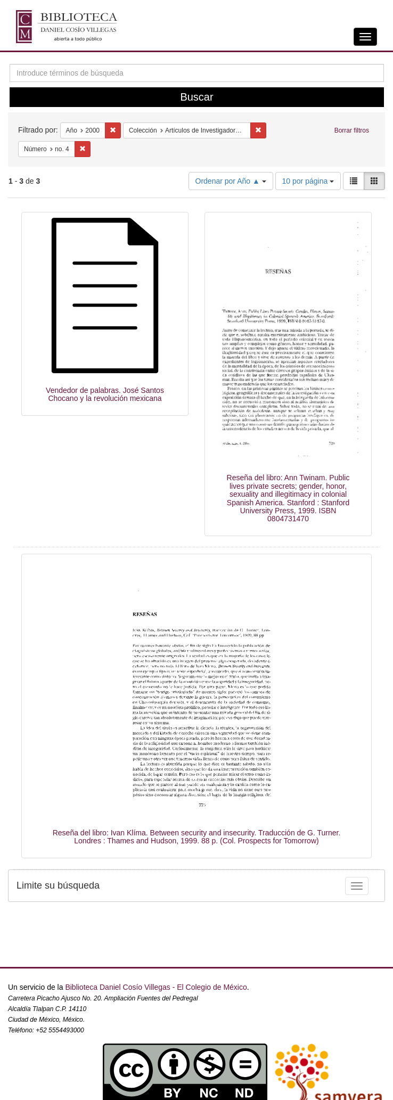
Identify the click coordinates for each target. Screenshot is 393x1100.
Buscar (196, 97)
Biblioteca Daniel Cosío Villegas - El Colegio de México (156, 987)
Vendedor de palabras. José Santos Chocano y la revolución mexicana (105, 394)
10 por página (308, 181)
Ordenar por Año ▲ (230, 181)
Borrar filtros (351, 130)
